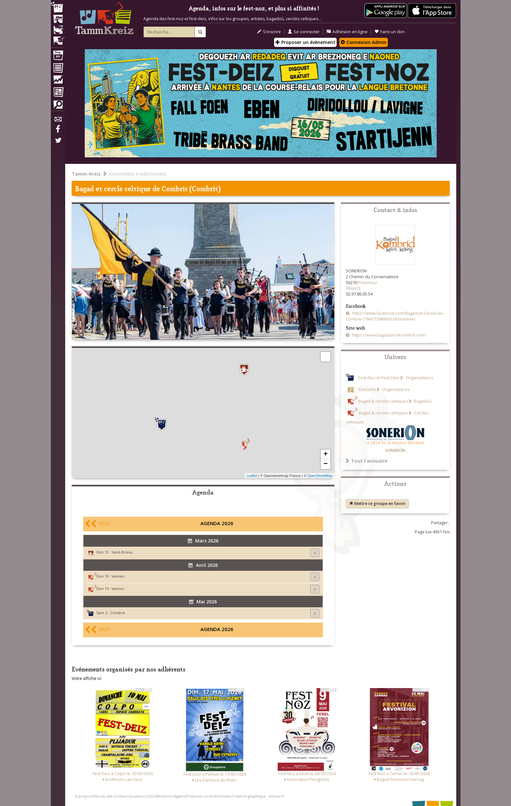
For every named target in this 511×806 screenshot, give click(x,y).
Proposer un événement (208, 796)
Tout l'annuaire (366, 460)
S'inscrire (269, 32)
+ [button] (325, 454)
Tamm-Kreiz (86, 173)
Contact (121, 796)
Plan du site (103, 796)
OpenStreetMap (320, 476)
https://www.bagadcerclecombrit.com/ (388, 335)
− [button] (325, 464)
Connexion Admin (364, 42)
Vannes (117, 576)
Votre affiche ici (86, 678)
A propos (83, 796)
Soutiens (137, 796)
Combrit (117, 612)
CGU (150, 796)
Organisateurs (419, 378)
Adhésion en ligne (347, 32)
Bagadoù (422, 401)
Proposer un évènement (305, 42)
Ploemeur (367, 282)
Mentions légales (170, 796)
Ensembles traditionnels (138, 173)
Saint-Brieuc (122, 552)
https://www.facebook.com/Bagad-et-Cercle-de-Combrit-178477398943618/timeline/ (395, 316)
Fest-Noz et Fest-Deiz (378, 378)
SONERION (395, 450)
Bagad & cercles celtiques (383, 401)
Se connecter (304, 32)
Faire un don (389, 32)
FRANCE (353, 288)
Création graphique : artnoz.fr (258, 796)
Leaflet (251, 476)
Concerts (367, 389)
